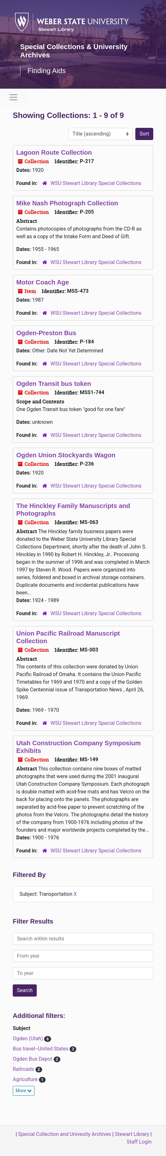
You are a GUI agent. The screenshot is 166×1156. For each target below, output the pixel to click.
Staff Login (139, 1142)
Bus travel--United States (41, 1049)
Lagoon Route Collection (54, 152)
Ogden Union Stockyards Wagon (65, 455)
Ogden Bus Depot (33, 1059)
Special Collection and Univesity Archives (64, 1134)
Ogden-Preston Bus (46, 332)
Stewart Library (132, 1134)
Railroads (24, 1069)
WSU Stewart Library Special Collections (95, 183)
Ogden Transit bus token (53, 383)
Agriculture (26, 1079)
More (24, 1090)
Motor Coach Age (42, 282)
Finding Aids (46, 71)
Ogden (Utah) (28, 1038)
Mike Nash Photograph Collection (67, 203)
